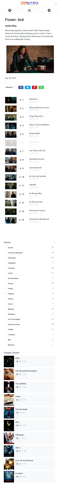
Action (10, 248)
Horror (10, 304)
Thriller (10, 330)
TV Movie (11, 335)
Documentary (13, 278)
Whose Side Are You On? (39, 108)
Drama (10, 283)
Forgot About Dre (36, 116)
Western (11, 345)
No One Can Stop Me (37, 176)
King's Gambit (34, 133)
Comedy (11, 268)
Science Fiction (14, 324)
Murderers (33, 99)
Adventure (12, 258)
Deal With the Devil (36, 159)
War (9, 340)
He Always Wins (35, 193)
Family (10, 289)
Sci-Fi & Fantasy (14, 319)
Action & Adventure (15, 253)
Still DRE (32, 185)
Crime (10, 273)
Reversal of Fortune (37, 211)
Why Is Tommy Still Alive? (39, 125)
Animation (12, 263)
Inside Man (33, 142)
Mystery (11, 309)
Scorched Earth (35, 168)
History (10, 299)
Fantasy (11, 294)
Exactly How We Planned (39, 219)
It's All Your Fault (35, 202)
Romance (11, 314)
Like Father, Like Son (37, 151)
